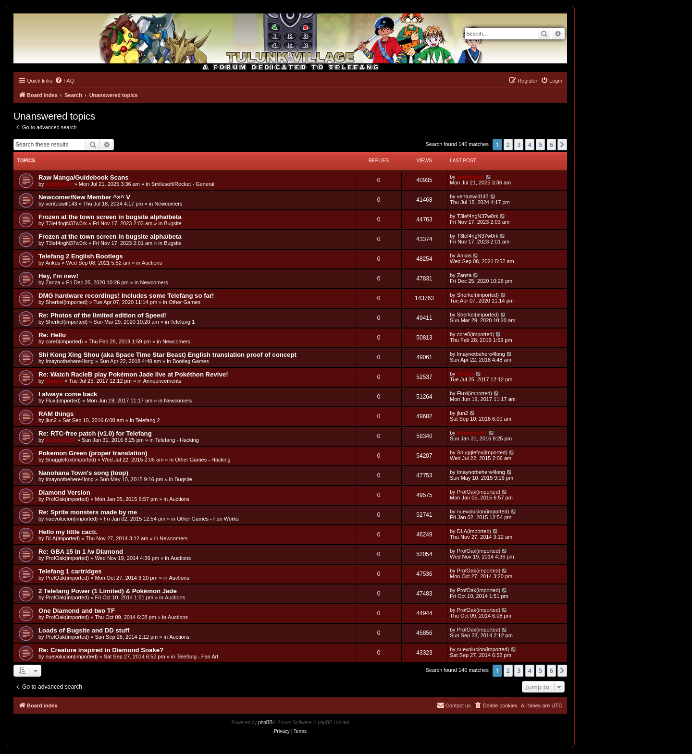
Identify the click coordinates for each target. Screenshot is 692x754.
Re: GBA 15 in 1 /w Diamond (80, 551)
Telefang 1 (183, 322)
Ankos (53, 263)
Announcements (162, 381)
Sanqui (54, 381)
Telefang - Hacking (177, 440)
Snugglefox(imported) (71, 459)
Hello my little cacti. (68, 531)
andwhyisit (59, 184)
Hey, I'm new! (58, 276)
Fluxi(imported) (63, 400)
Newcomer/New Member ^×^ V (84, 197)
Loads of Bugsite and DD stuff (83, 630)
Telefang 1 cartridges (70, 571)
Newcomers (168, 204)
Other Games (184, 302)
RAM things (56, 413)
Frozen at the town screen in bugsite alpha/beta (110, 216)
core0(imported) (64, 341)
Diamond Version (64, 492)
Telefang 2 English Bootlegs (80, 256)
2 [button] (508, 144)
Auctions (152, 263)
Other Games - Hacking (203, 459)
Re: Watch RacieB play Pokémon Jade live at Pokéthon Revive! (133, 374)
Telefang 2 (148, 420)
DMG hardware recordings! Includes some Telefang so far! (126, 295)
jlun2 (51, 420)
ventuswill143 (61, 204)
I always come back (67, 394)
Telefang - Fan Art (197, 656)
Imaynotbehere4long (70, 361)
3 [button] (518, 144)
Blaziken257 (61, 440)
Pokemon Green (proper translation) (92, 453)
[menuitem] (64, 80)
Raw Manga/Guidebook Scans (83, 177)
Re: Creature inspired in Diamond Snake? (100, 650)
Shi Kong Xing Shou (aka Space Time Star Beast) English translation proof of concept (167, 354)
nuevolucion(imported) (72, 519)
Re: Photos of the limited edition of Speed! (102, 315)
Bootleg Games (191, 361)
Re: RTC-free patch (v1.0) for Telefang (95, 433)
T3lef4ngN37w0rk (66, 223)
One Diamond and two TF (76, 610)
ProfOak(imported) (67, 499)
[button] (562, 144)
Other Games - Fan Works (208, 519)
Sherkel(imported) (66, 302)
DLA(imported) (63, 538)
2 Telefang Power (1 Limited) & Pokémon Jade (107, 591)
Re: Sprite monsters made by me (87, 512)
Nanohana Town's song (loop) (83, 472)
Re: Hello (52, 335)
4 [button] (529, 144)
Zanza (53, 282)
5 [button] (540, 144)
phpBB (265, 722)
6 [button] (551, 144)
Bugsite (173, 223)
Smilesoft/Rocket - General (182, 184)
